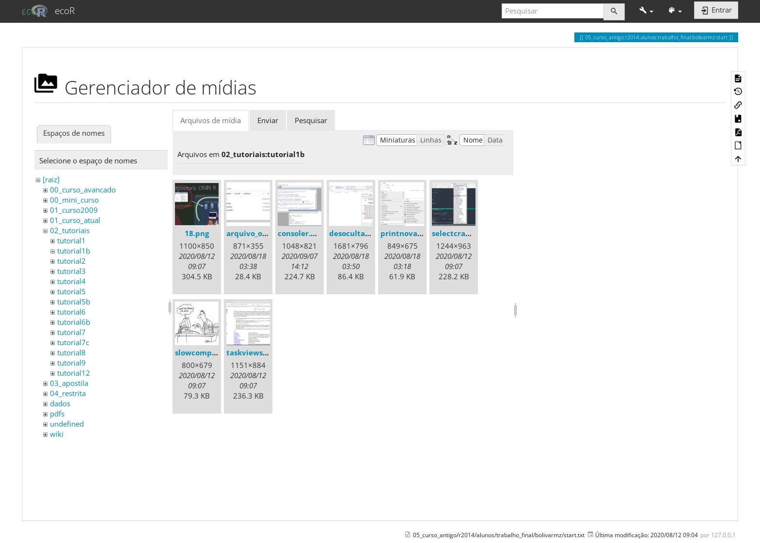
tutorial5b (73, 301)
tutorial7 (71, 332)
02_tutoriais (70, 230)
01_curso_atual (75, 220)
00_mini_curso (74, 200)
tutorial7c (73, 342)
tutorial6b (73, 322)
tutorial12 (73, 373)
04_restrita (68, 393)
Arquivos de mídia (210, 120)
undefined (67, 424)
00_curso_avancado (83, 189)
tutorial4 (71, 281)
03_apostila (69, 383)
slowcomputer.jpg (208, 352)
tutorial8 (71, 352)
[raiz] (51, 179)
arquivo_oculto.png (261, 233)
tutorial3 (71, 271)
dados (60, 403)
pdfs (57, 413)
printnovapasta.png (416, 233)
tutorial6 (71, 312)
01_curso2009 (74, 210)
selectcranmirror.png (471, 233)
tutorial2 (71, 261)
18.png (197, 233)
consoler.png (301, 233)
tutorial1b (73, 251)
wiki (56, 434)
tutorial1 (71, 240)
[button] (646, 11)
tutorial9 (71, 362)
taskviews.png (252, 352)
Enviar (267, 120)
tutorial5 (71, 291)
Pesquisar (311, 120)
